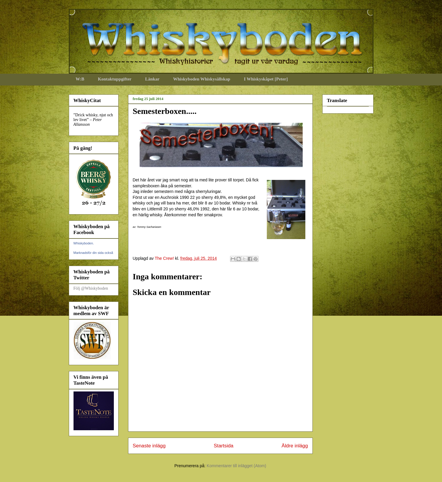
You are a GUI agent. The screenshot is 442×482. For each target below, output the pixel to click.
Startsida (223, 446)
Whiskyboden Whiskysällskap (201, 79)
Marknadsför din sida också (93, 252)
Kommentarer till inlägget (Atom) (236, 465)
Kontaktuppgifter (114, 79)
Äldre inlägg (295, 446)
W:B (80, 79)
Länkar (152, 79)
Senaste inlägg (149, 446)
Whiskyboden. (84, 243)
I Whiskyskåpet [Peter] (266, 79)
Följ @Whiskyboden (91, 288)
